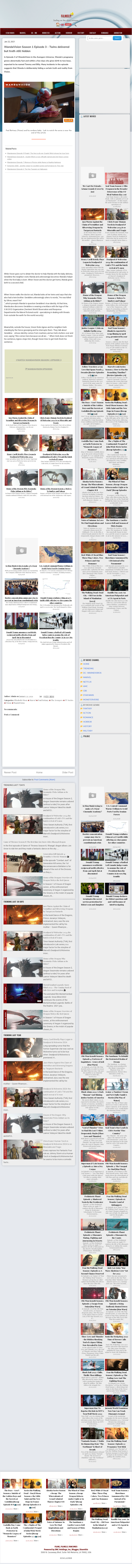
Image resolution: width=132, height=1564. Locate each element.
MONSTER (46, 33)
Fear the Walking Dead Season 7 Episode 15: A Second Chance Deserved (92, 1271)
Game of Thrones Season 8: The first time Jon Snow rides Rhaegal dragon (35, 842)
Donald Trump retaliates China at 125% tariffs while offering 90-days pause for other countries (56, 600)
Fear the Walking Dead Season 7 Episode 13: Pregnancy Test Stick (117, 1444)
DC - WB (34, 33)
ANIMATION (118, 33)
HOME (86, 664)
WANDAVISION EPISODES (38, 369)
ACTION (57, 33)
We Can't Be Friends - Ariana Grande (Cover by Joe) (92, 189)
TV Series (69, 700)
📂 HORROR (86, 722)
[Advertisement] (66, 5)
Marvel (33, 700)
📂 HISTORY (86, 726)
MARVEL (23, 33)
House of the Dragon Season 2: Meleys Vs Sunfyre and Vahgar (116, 298)
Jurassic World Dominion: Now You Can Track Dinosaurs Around (116, 1411)
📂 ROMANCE (86, 717)
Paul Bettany (43, 700)
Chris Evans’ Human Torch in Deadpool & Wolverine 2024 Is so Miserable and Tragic (56, 420)
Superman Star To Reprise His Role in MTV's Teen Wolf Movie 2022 (92, 1411)
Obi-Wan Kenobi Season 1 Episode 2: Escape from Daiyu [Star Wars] (92, 1303)
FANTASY (93, 33)
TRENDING (88, 668)
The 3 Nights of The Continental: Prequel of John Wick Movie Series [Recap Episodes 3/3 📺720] (116, 447)
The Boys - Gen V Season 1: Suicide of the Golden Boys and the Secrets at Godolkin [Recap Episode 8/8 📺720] (92, 408)
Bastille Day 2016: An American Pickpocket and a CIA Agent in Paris (116, 595)
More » (15, 1509)
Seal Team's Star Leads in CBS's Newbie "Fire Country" (116, 1130)
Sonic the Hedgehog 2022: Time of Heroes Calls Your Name (116, 1339)
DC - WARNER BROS (92, 673)
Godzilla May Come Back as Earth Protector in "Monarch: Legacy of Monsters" (12, 1531)
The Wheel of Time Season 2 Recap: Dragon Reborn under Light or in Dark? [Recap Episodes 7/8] (116, 487)
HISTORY (81, 33)
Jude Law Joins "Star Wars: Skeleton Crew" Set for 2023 (116, 1271)
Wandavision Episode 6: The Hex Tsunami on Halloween (27, 169)
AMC (85, 686)
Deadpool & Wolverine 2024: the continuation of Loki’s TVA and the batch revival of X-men (56, 456)
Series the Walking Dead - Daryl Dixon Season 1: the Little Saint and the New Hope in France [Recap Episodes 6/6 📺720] (116, 408)
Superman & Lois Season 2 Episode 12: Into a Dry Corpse (92, 1166)
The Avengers (57, 700)
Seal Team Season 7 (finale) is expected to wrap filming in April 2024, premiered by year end (116, 334)
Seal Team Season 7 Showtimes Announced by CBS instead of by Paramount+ (120, 1496)
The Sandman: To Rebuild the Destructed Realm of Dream (116, 1059)
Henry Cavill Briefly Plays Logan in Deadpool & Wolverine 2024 (92, 262)
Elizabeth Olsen (20, 700)
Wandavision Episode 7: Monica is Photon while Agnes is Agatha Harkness (34, 162)
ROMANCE (104, 33)
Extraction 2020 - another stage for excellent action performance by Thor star (35, 166)
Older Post (67, 772)
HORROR (69, 33)
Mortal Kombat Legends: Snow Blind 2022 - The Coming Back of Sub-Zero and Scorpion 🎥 (57, 987)
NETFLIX (87, 682)
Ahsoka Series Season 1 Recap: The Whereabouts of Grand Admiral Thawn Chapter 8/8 (55, 1496)
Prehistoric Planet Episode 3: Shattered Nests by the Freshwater (92, 1199)
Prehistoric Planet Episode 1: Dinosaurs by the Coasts (116, 1235)
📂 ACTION (85, 713)
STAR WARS (10, 33)
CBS (85, 690)
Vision (8, 703)
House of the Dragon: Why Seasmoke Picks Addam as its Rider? (55, 792)
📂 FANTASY (86, 708)
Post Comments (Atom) (44, 779)
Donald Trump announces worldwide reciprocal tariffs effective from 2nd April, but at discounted (21, 634)
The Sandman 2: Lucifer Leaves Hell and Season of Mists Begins (116, 523)
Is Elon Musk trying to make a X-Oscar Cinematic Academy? (92, 809)
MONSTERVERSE (91, 699)
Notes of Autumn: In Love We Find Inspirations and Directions (92, 523)
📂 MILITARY (86, 731)
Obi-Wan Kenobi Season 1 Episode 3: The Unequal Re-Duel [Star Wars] (116, 1166)
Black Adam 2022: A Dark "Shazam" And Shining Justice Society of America (92, 1095)
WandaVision (19, 703)
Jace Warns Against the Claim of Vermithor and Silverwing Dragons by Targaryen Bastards (21, 420)
